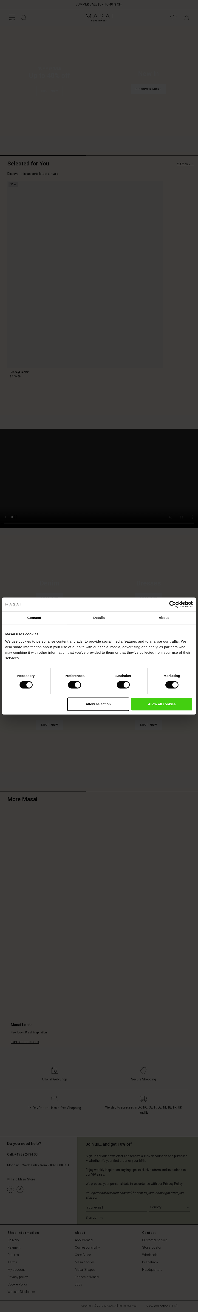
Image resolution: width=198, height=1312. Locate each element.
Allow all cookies (162, 704)
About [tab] (164, 618)
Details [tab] (99, 618)
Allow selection (98, 704)
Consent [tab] (34, 618)
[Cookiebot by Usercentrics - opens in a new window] (173, 604)
